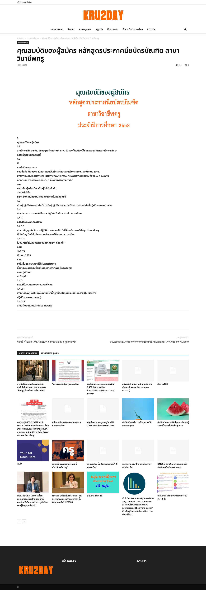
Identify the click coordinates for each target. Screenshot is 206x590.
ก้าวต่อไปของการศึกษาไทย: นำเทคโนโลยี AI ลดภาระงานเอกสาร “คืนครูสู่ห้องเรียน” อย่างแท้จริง (31, 387)
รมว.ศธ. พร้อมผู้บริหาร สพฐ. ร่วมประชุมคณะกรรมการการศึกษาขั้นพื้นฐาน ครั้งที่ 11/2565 (67, 499)
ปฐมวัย (99, 29)
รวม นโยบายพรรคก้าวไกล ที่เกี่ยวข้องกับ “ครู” (64, 465)
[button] (185, 29)
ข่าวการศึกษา (33, 38)
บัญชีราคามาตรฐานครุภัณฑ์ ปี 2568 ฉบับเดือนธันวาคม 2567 (100, 424)
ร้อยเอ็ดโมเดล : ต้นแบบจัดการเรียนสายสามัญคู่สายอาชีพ (46, 341)
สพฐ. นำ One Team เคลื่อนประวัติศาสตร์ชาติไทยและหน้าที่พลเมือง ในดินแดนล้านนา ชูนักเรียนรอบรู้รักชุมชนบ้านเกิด (32, 500)
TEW (19, 464)
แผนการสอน (57, 29)
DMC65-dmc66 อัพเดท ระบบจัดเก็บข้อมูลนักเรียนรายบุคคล (172, 465)
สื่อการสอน (112, 29)
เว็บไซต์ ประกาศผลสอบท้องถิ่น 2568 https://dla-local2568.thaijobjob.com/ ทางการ (100, 389)
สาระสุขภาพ (85, 29)
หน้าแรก (20, 38)
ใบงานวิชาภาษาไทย (133, 29)
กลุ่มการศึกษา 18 (94, 495)
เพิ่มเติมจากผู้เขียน (50, 353)
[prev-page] (19, 521)
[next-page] (24, 521)
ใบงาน (71, 29)
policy (151, 29)
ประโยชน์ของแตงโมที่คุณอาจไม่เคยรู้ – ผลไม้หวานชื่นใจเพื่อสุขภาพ (173, 424)
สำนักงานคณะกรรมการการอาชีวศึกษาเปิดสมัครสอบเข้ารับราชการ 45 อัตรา (149, 341)
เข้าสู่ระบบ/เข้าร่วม (24, 2)
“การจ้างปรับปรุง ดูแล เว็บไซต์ (65, 384)
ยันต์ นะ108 (162, 384)
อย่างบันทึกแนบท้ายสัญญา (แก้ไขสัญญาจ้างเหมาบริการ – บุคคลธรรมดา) (137, 387)
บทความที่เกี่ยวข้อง (28, 353)
